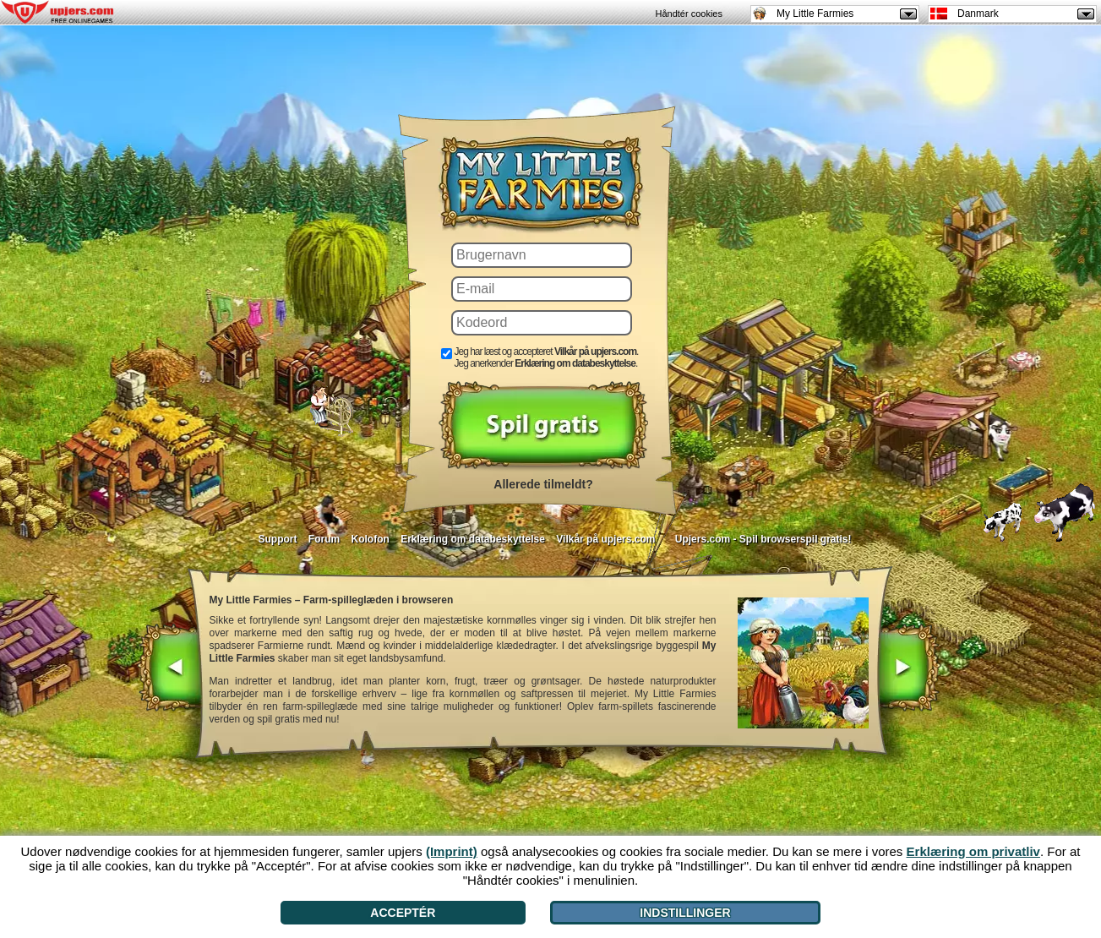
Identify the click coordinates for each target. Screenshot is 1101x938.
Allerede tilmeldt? (542, 484)
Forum (324, 539)
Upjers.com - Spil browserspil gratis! (763, 539)
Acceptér (402, 912)
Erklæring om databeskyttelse (473, 539)
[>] (907, 669)
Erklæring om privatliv (973, 851)
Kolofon (371, 539)
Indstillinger (685, 912)
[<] (170, 669)
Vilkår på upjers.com (605, 539)
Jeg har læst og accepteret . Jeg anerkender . (547, 357)
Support (277, 539)
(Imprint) (451, 851)
